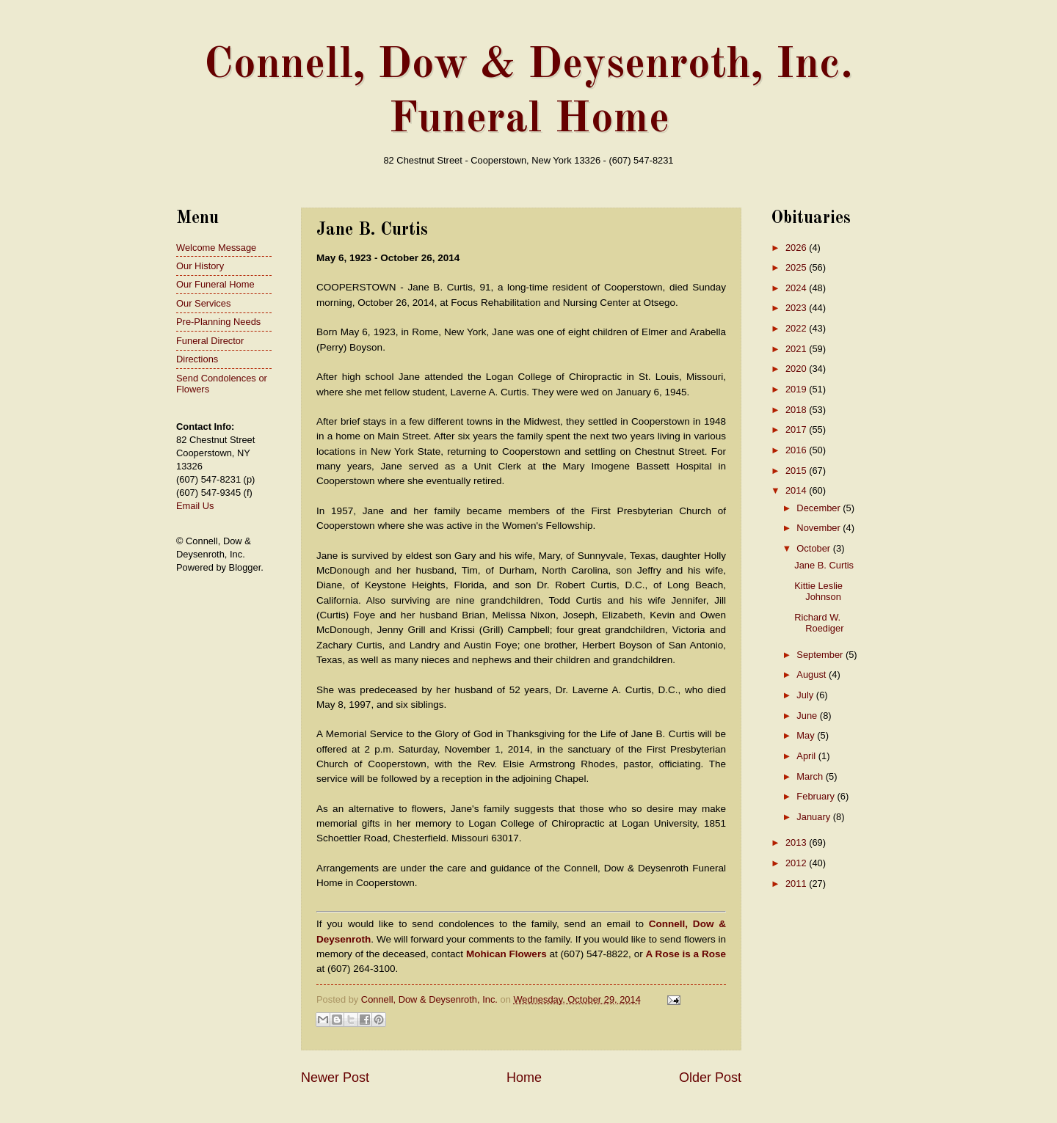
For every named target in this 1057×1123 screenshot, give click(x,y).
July (806, 694)
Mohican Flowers (506, 953)
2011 (797, 883)
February (816, 796)
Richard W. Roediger (818, 623)
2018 (797, 409)
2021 (797, 348)
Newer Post (335, 1077)
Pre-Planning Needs (218, 321)
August (812, 674)
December (819, 507)
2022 (797, 328)
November (819, 527)
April (807, 755)
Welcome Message (216, 247)
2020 (797, 368)
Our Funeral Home (215, 284)
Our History (200, 265)
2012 (797, 862)
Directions (197, 359)
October (814, 548)
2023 (797, 307)
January (814, 816)
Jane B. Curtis (824, 565)
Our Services (203, 303)
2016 (797, 450)
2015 (797, 470)
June (808, 715)
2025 (797, 267)
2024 (797, 287)
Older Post (710, 1077)
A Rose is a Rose (686, 953)
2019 (797, 389)
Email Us (195, 505)
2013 (797, 842)
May (806, 735)
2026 (797, 247)
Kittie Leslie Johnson (818, 591)
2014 (797, 490)
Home (524, 1077)
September (821, 654)
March (810, 776)
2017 (797, 429)
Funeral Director (210, 340)
